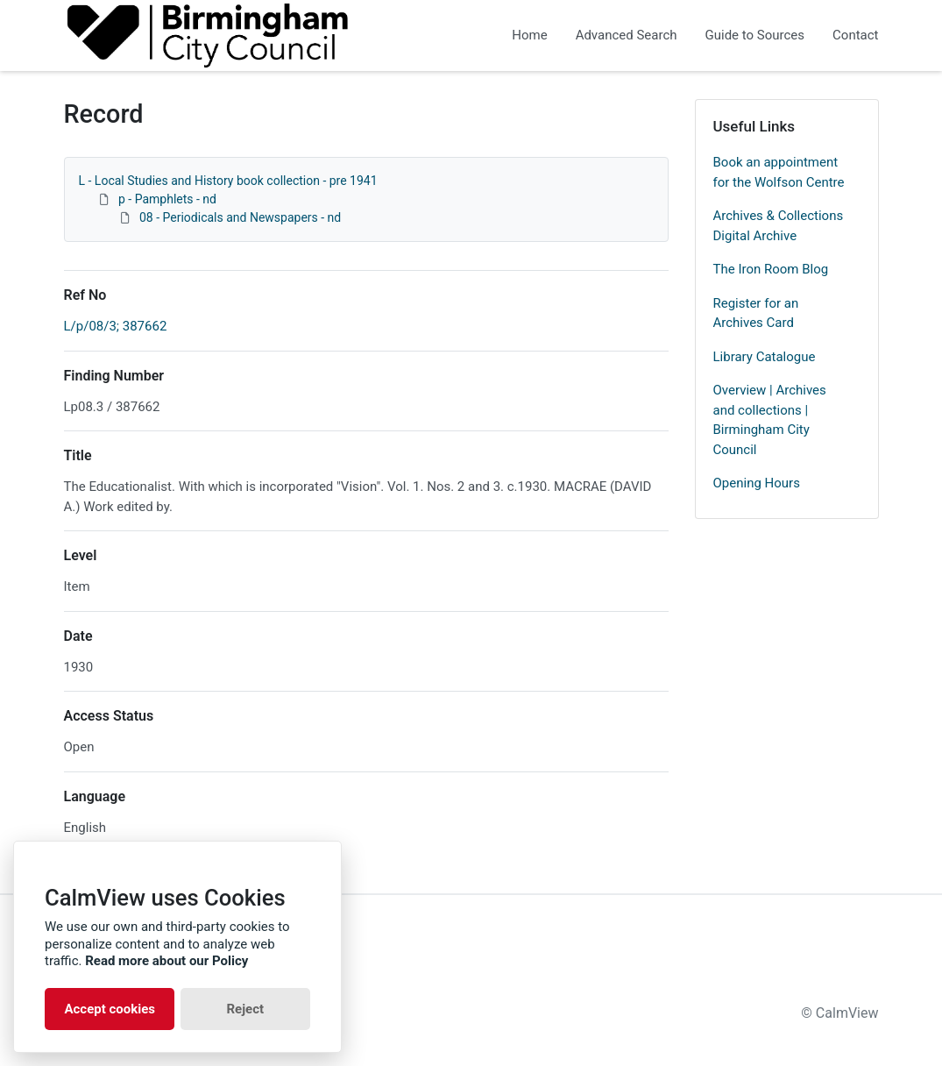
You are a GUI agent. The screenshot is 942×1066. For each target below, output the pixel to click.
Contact (855, 35)
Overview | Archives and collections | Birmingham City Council (769, 420)
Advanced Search (626, 35)
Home (529, 35)
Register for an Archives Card (756, 313)
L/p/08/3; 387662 (115, 326)
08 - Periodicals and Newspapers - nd (240, 217)
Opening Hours (756, 483)
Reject (245, 1009)
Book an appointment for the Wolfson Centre (779, 172)
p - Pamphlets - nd (167, 199)
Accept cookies (109, 1009)
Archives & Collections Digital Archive (778, 226)
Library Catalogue (764, 357)
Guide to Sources (755, 35)
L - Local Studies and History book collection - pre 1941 (228, 181)
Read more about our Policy (166, 961)
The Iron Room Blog (771, 269)
